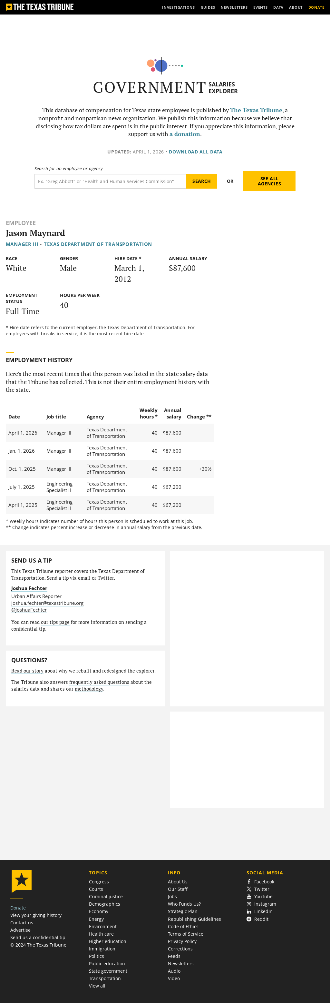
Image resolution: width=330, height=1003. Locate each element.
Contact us (21, 922)
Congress (99, 882)
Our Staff (178, 889)
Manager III (22, 244)
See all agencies (269, 181)
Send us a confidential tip (37, 937)
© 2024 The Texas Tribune (38, 945)
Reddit (257, 919)
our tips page (55, 622)
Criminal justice (106, 896)
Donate (18, 908)
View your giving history (36, 915)
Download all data (196, 152)
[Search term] (110, 181)
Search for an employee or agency (68, 168)
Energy (96, 919)
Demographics (104, 904)
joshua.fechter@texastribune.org (47, 603)
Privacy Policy (182, 941)
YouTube (260, 896)
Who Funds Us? (184, 904)
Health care (101, 934)
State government (108, 971)
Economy (98, 911)
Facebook (260, 882)
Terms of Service (185, 934)
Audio (174, 971)
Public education (107, 963)
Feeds (174, 956)
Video (174, 978)
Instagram (261, 904)
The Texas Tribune (256, 110)
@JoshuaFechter (29, 609)
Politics (96, 956)
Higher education (107, 941)
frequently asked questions (99, 682)
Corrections (180, 949)
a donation (185, 134)
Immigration (102, 949)
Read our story (27, 671)
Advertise (20, 930)
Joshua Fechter (29, 588)
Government (150, 87)
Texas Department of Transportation (98, 244)
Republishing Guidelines (194, 919)
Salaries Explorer (223, 87)
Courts (96, 889)
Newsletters (181, 963)
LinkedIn (260, 911)
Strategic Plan (183, 911)
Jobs (172, 896)
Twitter (258, 889)
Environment (103, 926)
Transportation (105, 978)
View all (97, 986)
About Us (178, 882)
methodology (89, 689)
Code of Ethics (183, 926)
